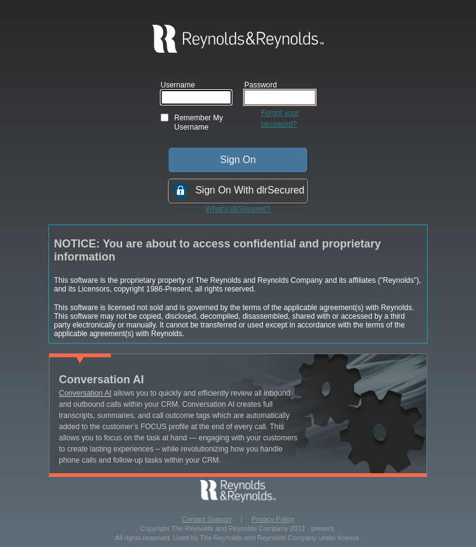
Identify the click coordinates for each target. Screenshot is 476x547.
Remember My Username (198, 122)
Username (178, 85)
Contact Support (207, 519)
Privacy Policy (273, 519)
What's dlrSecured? (238, 209)
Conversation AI (85, 393)
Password (260, 85)
